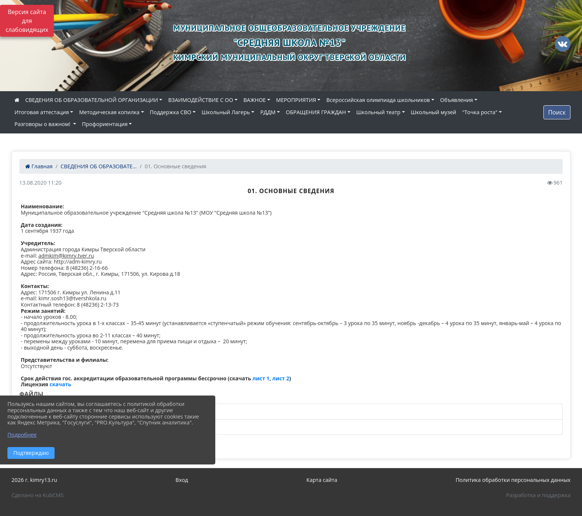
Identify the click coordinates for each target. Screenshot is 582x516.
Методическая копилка (109, 112)
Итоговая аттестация (41, 112)
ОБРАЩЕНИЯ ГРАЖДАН (316, 112)
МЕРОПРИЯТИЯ (296, 99)
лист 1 (260, 378)
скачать (60, 384)
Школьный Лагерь (226, 112)
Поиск (557, 112)
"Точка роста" (479, 112)
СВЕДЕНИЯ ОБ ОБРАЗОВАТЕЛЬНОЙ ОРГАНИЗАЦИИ (91, 99)
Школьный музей (434, 112)
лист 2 (281, 378)
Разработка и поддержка (538, 495)
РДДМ (267, 112)
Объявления (456, 99)
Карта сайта (322, 479)
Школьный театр (378, 112)
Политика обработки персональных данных (512, 479)
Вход (182, 479)
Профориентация (105, 124)
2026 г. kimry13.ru (34, 479)
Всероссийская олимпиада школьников (378, 99)
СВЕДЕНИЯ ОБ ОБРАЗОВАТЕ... (99, 166)
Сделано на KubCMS (37, 495)
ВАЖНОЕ (254, 99)
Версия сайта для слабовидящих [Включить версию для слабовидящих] (27, 21)
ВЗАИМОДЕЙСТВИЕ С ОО (200, 99)
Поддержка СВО (171, 112)
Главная (39, 166)
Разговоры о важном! (43, 124)
